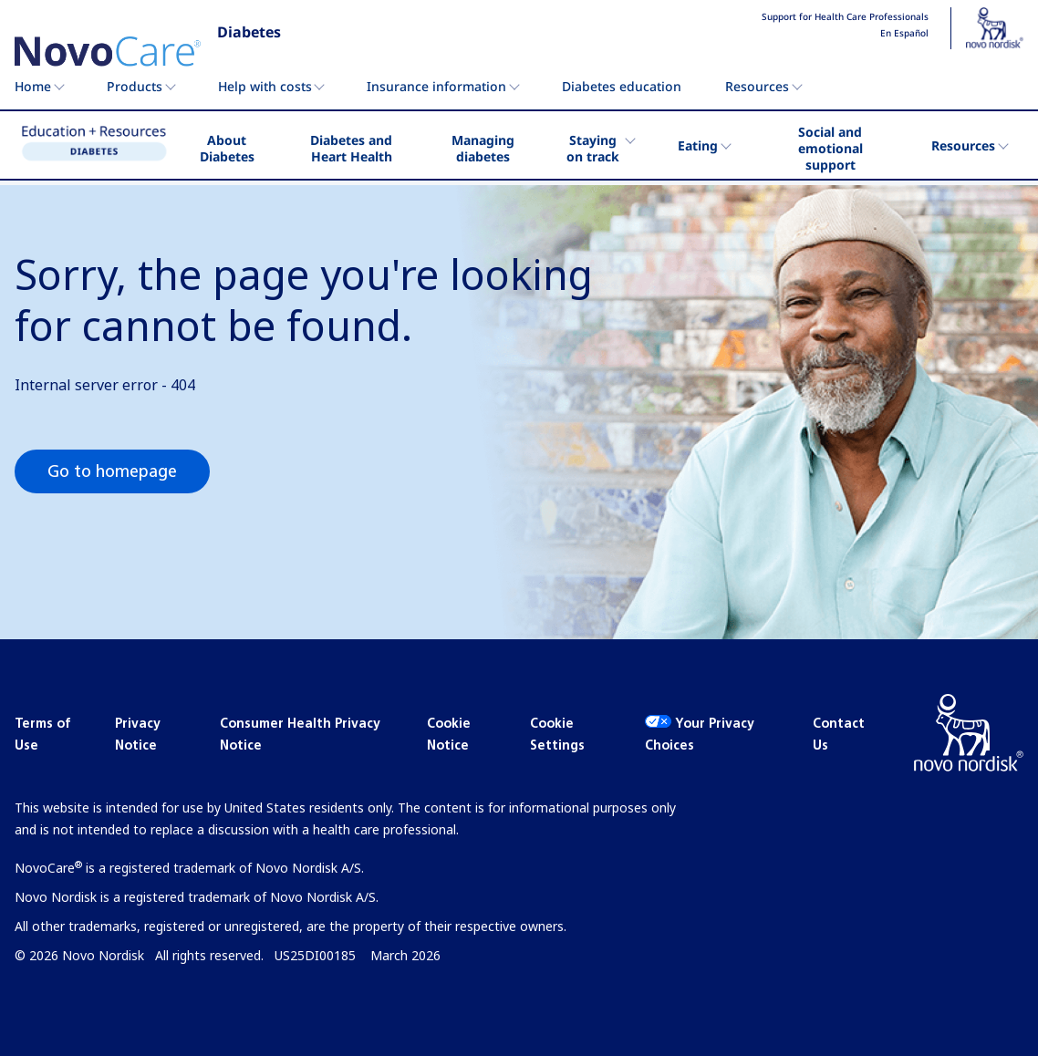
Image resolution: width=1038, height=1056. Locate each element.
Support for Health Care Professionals (845, 17)
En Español (904, 33)
